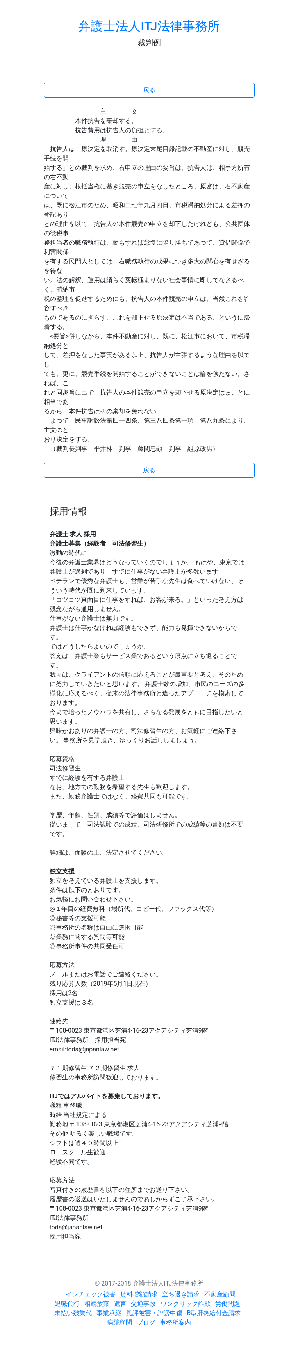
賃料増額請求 (139, 1294)
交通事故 (143, 1303)
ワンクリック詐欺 (186, 1303)
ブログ (146, 1322)
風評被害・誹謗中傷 (154, 1313)
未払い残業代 (73, 1313)
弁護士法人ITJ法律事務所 (148, 26)
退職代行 (67, 1303)
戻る (149, 90)
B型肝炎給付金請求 (214, 1313)
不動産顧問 (220, 1294)
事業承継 (108, 1313)
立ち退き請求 (181, 1294)
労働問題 (227, 1303)
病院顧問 (119, 1322)
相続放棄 (96, 1303)
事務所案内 (175, 1322)
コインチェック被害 (87, 1294)
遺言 (120, 1303)
